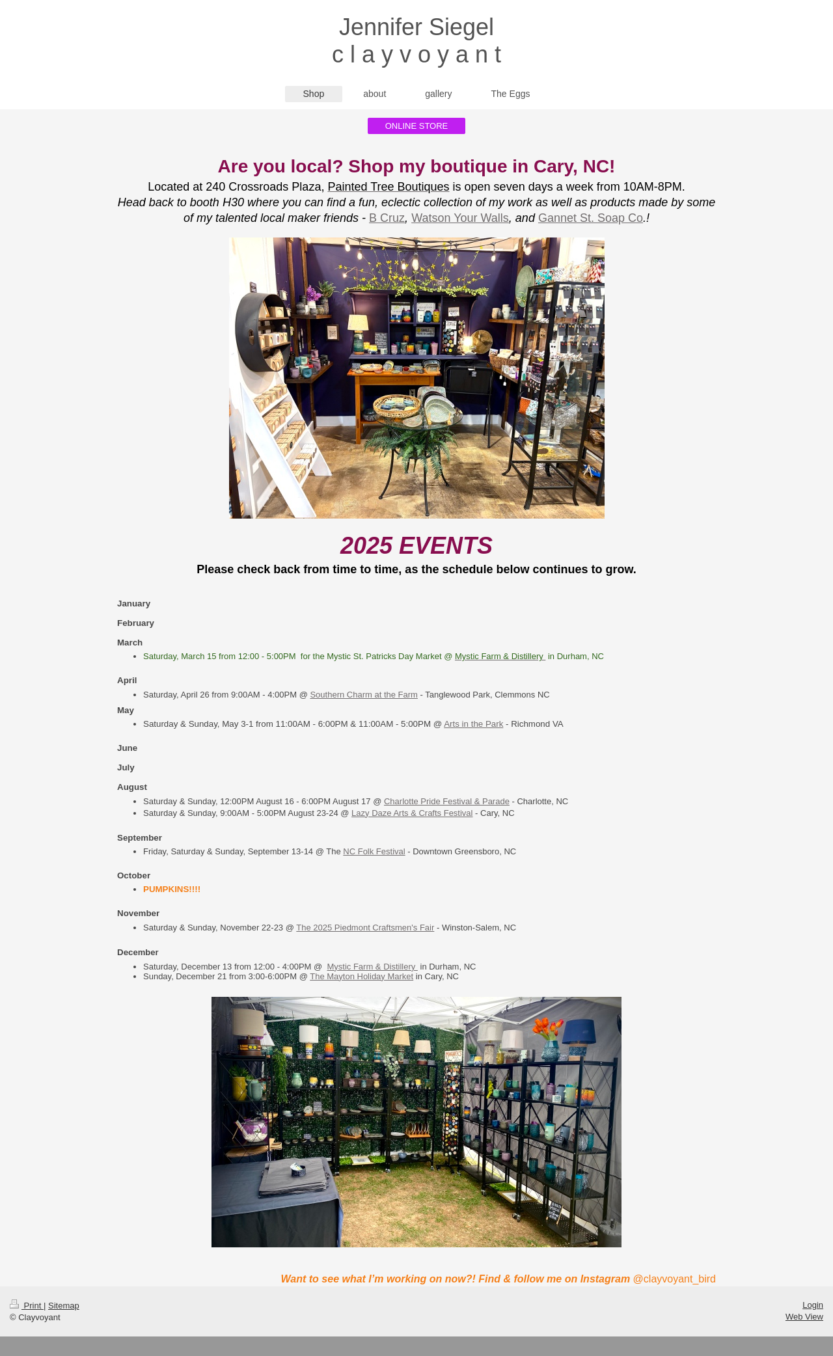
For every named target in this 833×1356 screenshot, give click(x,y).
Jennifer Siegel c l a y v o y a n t (416, 41)
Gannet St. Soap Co (590, 217)
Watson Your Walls (460, 217)
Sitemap (63, 1305)
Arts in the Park (473, 724)
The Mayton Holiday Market (361, 976)
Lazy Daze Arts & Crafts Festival (411, 813)
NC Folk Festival (374, 851)
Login (812, 1305)
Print (27, 1305)
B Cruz (387, 217)
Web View (804, 1317)
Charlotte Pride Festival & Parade (447, 801)
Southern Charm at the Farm (363, 694)
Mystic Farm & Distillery (372, 966)
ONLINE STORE (416, 126)
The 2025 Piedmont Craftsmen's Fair (365, 927)
